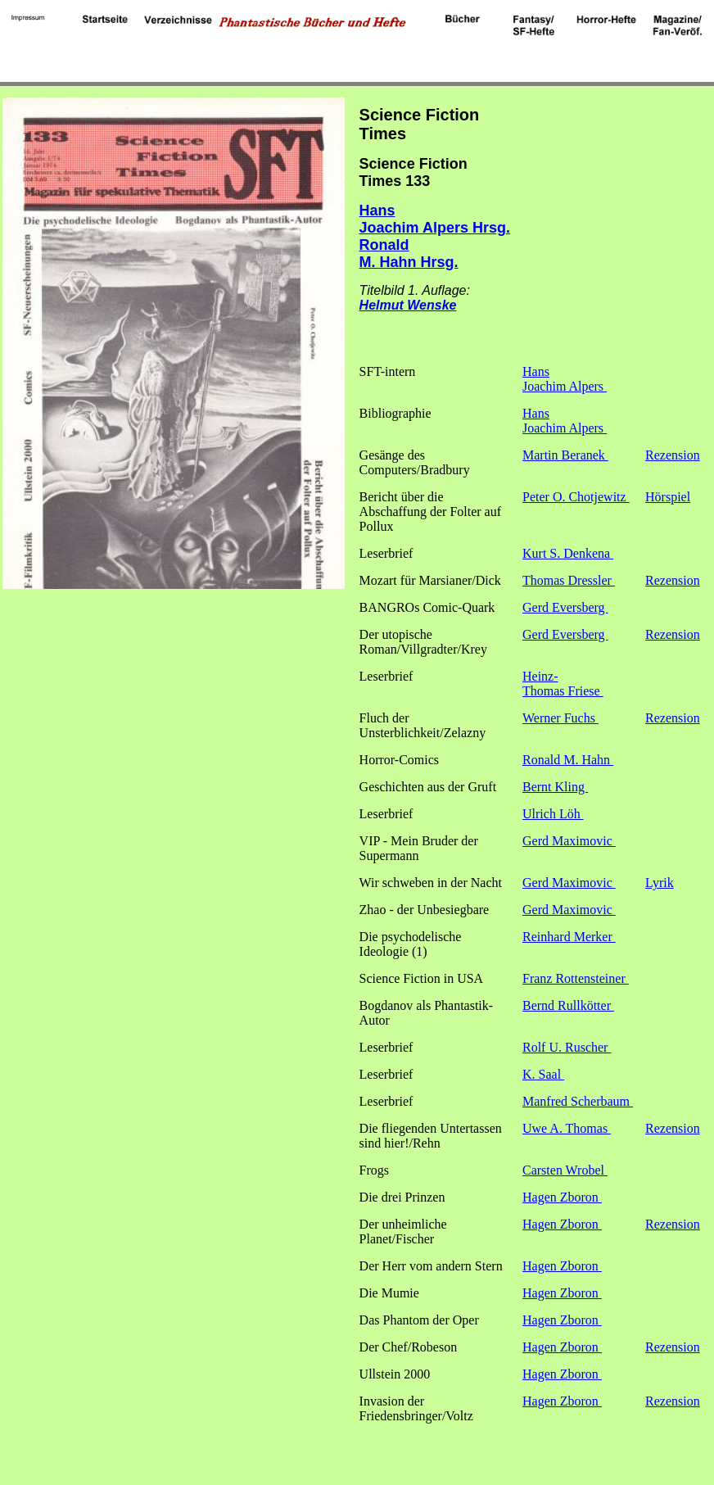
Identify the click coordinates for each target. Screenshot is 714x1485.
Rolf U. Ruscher (566, 1047)
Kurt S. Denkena (567, 553)
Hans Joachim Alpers (564, 378)
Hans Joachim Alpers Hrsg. (434, 219)
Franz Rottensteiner (575, 978)
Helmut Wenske (408, 305)
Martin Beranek (565, 455)
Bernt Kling (555, 787)
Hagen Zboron (562, 1197)
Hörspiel (667, 497)
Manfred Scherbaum (577, 1101)
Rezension (672, 455)
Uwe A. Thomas (566, 1128)
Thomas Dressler (568, 580)
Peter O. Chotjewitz (576, 497)
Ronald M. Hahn (567, 760)
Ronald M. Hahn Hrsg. (409, 253)
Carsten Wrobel (565, 1170)
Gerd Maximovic (569, 841)
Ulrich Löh (553, 814)
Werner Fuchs (560, 718)
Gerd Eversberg (565, 607)
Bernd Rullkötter (568, 1005)
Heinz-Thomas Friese (562, 683)
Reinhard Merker (569, 937)
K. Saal (543, 1074)
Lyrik (659, 883)
